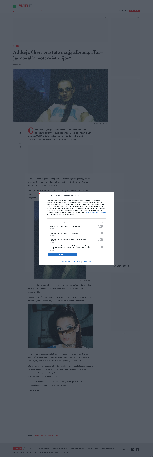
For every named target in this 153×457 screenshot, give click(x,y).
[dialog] (76, 228)
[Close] (110, 195)
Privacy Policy (87, 262)
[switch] (100, 225)
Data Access (76, 262)
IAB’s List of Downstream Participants (95, 212)
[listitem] (76, 221)
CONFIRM (63, 254)
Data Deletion (66, 262)
